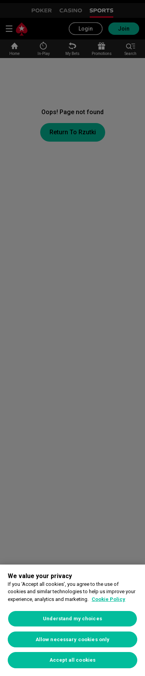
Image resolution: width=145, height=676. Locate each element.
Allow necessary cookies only (73, 639)
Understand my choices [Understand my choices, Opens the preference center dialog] (72, 618)
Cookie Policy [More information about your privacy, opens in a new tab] (108, 599)
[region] (72, 620)
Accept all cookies (72, 660)
